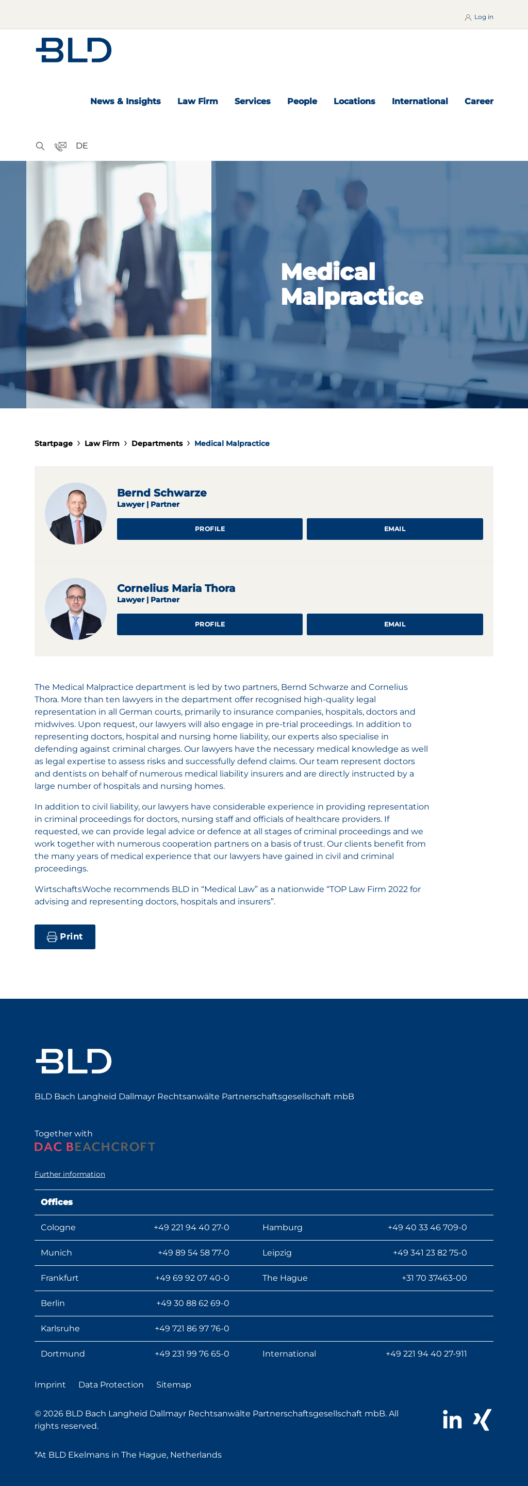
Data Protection (111, 1385)
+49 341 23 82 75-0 (430, 1253)
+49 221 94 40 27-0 (191, 1227)
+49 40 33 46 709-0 (427, 1227)
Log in (478, 17)
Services (253, 101)
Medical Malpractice (232, 443)
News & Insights (125, 101)
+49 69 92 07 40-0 (192, 1278)
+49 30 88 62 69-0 (192, 1303)
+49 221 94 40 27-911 (426, 1354)
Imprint (50, 1385)
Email (395, 529)
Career (479, 101)
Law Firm (197, 101)
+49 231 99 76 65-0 (192, 1354)
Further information (70, 1174)
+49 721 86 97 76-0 (192, 1328)
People (302, 101)
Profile (210, 529)
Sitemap (173, 1385)
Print (65, 937)
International (420, 101)
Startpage (54, 443)
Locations (354, 101)
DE (82, 146)
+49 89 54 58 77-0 (193, 1253)
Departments (157, 443)
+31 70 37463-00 (434, 1278)
